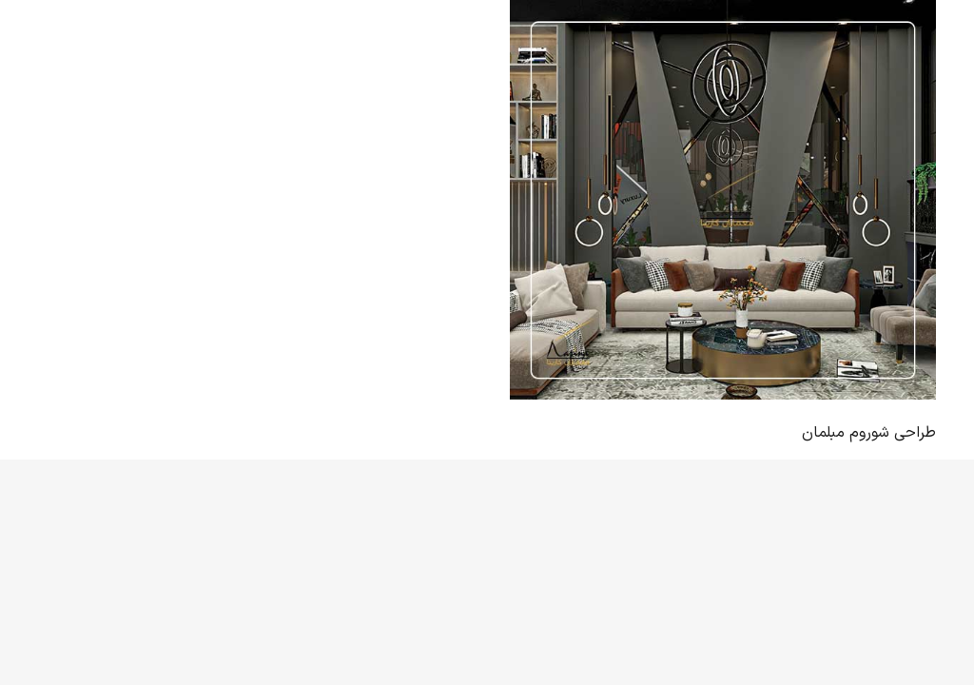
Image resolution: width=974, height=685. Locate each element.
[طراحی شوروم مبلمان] (723, 200)
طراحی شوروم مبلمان (869, 432)
